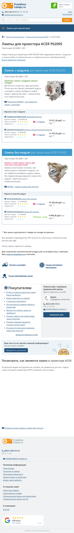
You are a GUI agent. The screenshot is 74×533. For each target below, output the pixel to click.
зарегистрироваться (15, 254)
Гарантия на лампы (11, 471)
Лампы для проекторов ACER (37, 37)
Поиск (67, 20)
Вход (70, 12)
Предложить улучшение (16, 350)
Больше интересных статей (27, 335)
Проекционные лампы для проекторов (19, 496)
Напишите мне (56, 315)
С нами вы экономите (16, 301)
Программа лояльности (13, 474)
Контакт (6, 509)
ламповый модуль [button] (23, 117)
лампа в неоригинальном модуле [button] (28, 130)
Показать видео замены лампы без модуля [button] (22, 428)
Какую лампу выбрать (12, 480)
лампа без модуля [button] (20, 199)
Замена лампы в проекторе (14, 477)
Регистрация (67, 14)
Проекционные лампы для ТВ (15, 499)
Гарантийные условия (12, 493)
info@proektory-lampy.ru (12, 15)
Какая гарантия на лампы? (18, 298)
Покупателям (8, 468)
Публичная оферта (11, 490)
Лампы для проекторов (15, 37)
